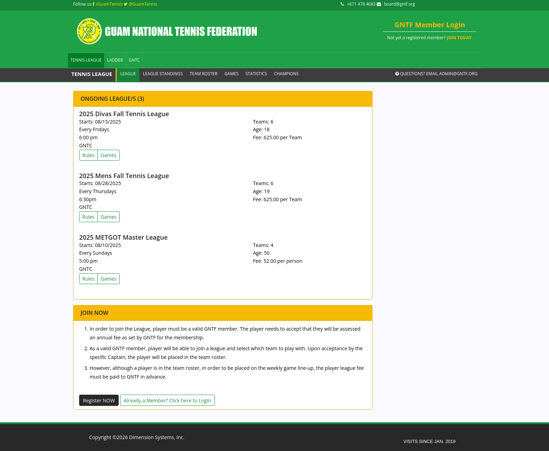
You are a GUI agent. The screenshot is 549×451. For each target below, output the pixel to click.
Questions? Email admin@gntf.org (436, 74)
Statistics (256, 74)
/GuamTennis (107, 4)
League (128, 74)
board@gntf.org (396, 4)
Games (231, 74)
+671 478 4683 (359, 4)
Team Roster (203, 74)
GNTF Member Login (430, 24)
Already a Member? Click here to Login (167, 400)
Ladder (115, 60)
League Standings (163, 74)
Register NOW (99, 400)
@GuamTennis (140, 4)
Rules (88, 155)
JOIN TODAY (459, 38)
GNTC (134, 60)
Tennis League (86, 60)
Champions (286, 74)
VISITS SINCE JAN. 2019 (429, 441)
